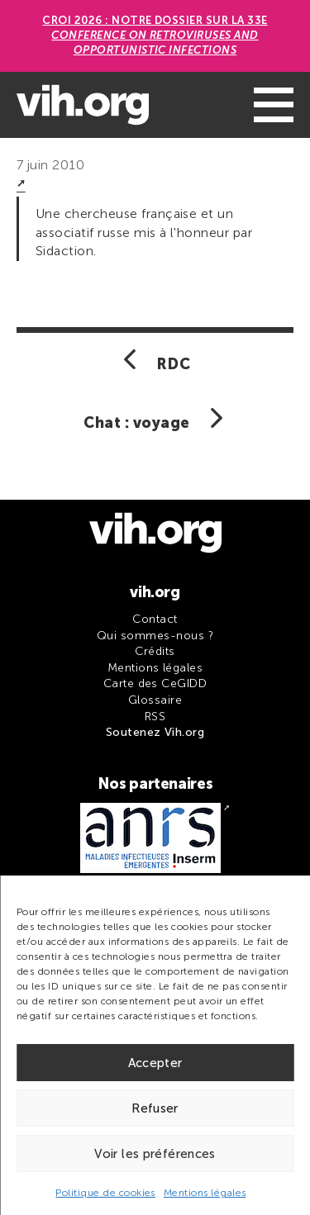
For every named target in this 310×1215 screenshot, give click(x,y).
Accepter (155, 1063)
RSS (155, 717)
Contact (154, 619)
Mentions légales (205, 1192)
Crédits (154, 651)
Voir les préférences (155, 1153)
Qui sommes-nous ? (155, 636)
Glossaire (155, 700)
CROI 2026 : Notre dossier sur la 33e (154, 35)
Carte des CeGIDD (155, 683)
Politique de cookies (105, 1192)
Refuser (155, 1108)
